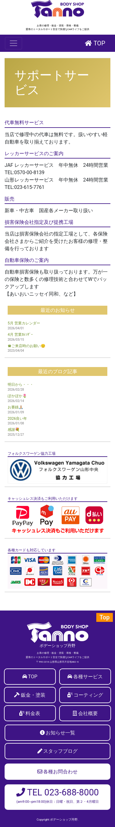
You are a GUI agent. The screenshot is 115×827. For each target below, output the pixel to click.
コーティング (88, 695)
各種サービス (88, 677)
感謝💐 (14, 429)
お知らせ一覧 (60, 733)
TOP (95, 43)
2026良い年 (17, 418)
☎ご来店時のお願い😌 (26, 346)
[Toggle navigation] (13, 43)
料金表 (32, 713)
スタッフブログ (60, 751)
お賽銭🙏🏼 (15, 407)
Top (104, 617)
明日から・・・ (20, 384)
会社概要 (88, 713)
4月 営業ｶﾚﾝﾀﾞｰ (20, 334)
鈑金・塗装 (33, 695)
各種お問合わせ (57, 772)
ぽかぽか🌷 (17, 396)
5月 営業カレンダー (24, 323)
